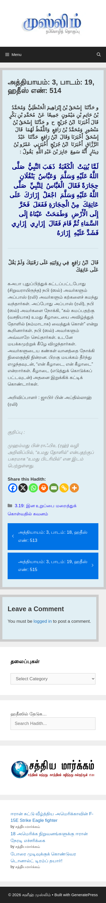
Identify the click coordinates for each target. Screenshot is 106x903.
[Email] (53, 487)
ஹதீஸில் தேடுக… (29, 714)
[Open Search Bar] (99, 55)
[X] (23, 487)
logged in (43, 621)
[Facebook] (12, 487)
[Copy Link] (64, 487)
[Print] (43, 487)
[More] (74, 487)
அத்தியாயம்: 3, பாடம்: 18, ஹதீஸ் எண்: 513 (52, 536)
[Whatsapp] (33, 487)
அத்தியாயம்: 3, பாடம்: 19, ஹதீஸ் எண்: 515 (52, 565)
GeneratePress (84, 894)
